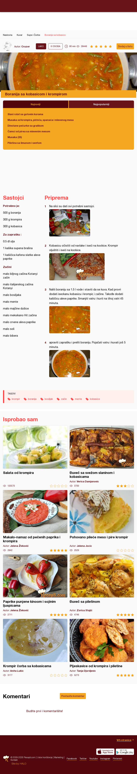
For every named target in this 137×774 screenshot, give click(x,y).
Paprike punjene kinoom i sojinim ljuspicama (35, 585)
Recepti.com (68, 6)
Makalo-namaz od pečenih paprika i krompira (35, 521)
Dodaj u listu (125, 46)
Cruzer (25, 46)
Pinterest (117, 758)
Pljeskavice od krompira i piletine (102, 648)
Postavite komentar (72, 695)
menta (78, 399)
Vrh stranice (124, 740)
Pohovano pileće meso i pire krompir (102, 521)
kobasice (95, 399)
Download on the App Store (105, 752)
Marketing (58, 757)
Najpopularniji (101, 104)
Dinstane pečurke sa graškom (26, 125)
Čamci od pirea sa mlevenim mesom (29, 131)
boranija (32, 399)
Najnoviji (35, 104)
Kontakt (14, 760)
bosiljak (49, 399)
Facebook (72, 758)
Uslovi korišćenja (44, 757)
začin (64, 399)
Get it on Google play (125, 752)
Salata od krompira (35, 456)
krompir (16, 399)
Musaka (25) (15, 137)
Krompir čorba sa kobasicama (35, 648)
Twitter (83, 758)
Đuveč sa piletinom (102, 585)
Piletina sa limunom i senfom (24, 142)
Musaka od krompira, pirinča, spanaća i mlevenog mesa (41, 119)
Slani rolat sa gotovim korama (25, 114)
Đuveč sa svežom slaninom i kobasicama (102, 456)
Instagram (105, 758)
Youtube (93, 758)
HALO (23, 763)
